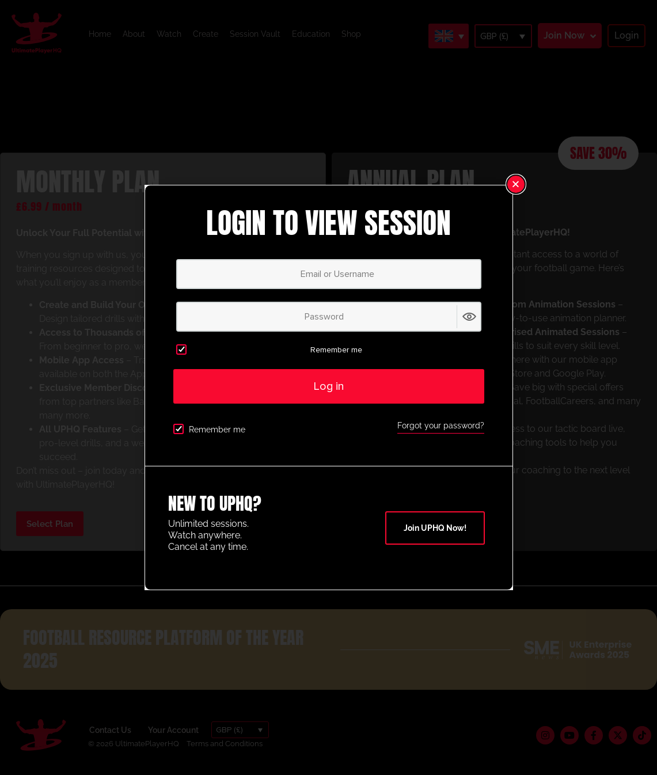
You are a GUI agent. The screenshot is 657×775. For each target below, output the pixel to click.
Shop (351, 34)
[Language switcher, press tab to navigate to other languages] (449, 36)
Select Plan (49, 524)
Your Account (173, 730)
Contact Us (110, 730)
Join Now (564, 35)
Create (205, 34)
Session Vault (255, 34)
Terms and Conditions (225, 743)
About (134, 34)
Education (311, 34)
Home (100, 34)
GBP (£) (494, 36)
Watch (169, 34)
